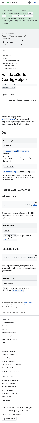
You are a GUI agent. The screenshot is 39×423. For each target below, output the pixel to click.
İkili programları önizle (9, 333)
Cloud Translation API (17, 36)
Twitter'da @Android (8, 351)
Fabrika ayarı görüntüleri (10, 336)
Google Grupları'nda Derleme (11, 368)
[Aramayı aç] (25, 2)
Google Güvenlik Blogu (9, 361)
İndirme (4, 329)
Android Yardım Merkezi (10, 380)
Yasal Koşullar (28, 407)
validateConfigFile (12, 172)
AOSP (3, 51)
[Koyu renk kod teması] (36, 202)
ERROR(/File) (18, 291)
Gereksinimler (6, 326)
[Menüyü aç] (3, 2)
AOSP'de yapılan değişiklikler (13, 21)
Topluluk (18, 407)
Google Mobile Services (9, 393)
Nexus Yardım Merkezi (9, 387)
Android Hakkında (8, 407)
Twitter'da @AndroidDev (10, 355)
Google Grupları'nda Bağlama (11, 371)
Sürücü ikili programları (9, 339)
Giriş (35, 2)
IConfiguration (8, 119)
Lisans (5, 411)
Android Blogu (6, 358)
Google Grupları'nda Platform (11, 365)
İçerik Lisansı (28, 303)
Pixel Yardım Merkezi (8, 383)
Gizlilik (11, 411)
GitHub (4, 343)
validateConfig (10, 151)
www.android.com (8, 390)
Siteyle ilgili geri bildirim (23, 411)
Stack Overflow (7, 397)
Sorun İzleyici (6, 400)
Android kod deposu (8, 323)
